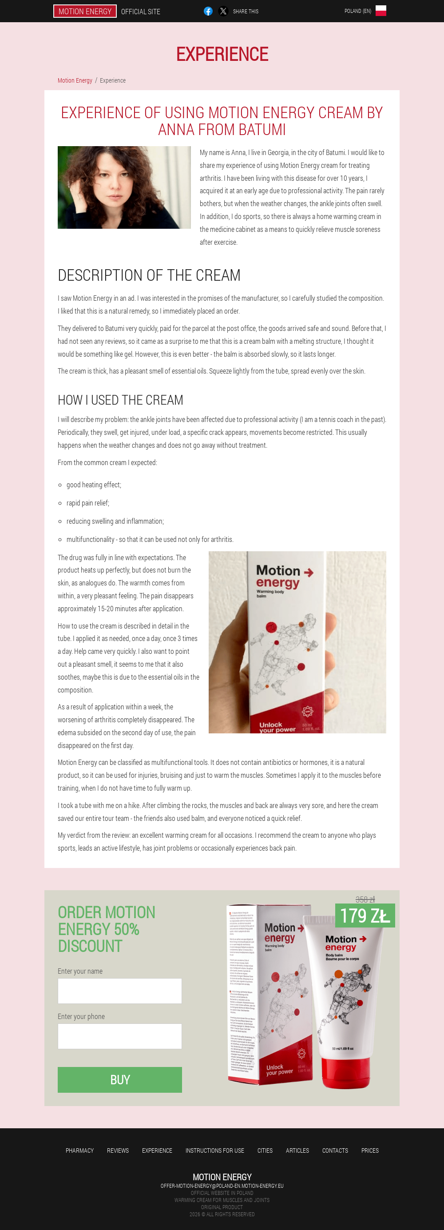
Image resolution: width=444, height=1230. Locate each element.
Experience (157, 1150)
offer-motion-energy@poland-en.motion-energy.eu (222, 1185)
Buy (120, 1079)
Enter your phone (81, 1016)
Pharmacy (80, 1150)
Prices (370, 1150)
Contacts (335, 1150)
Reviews (118, 1150)
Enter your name (80, 971)
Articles (297, 1150)
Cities (265, 1150)
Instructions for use (215, 1150)
